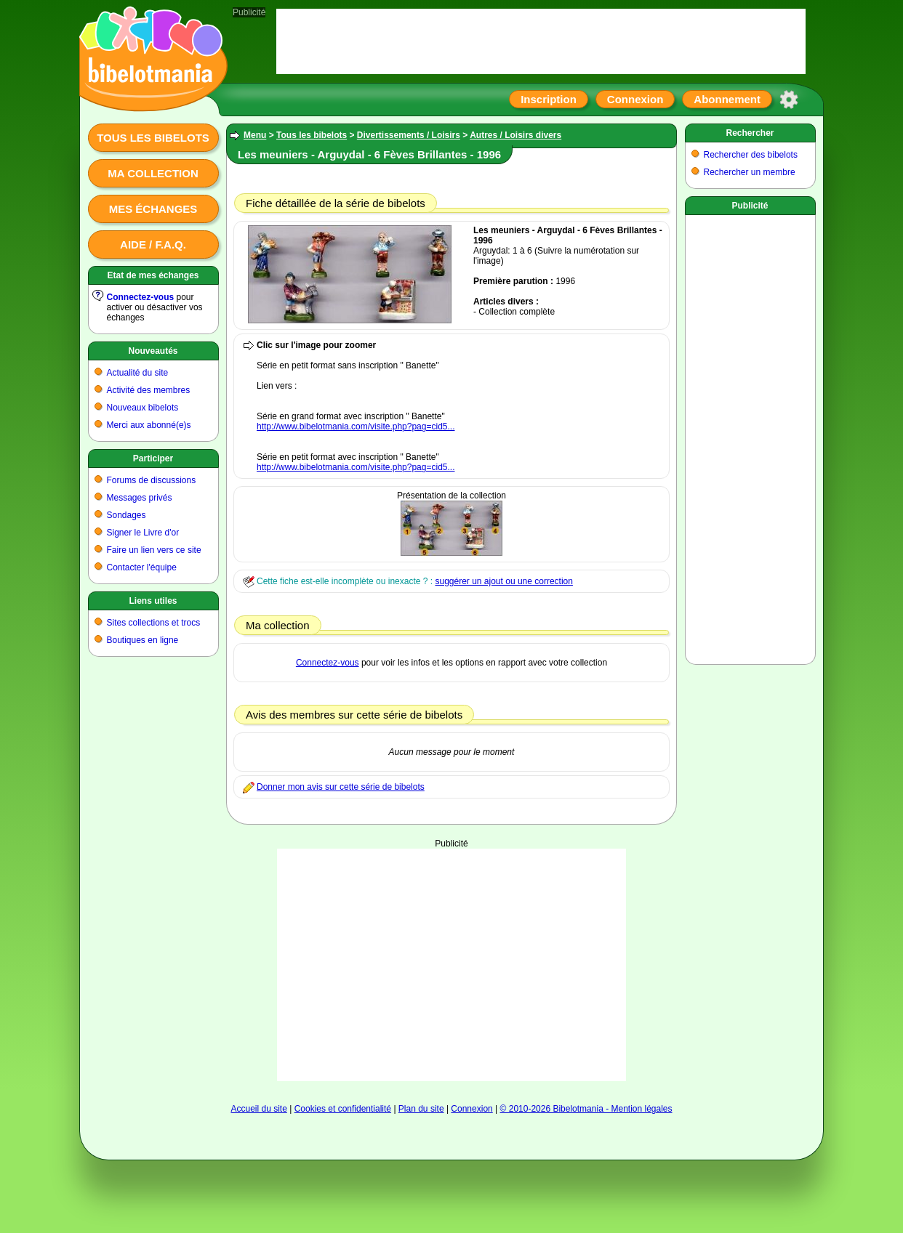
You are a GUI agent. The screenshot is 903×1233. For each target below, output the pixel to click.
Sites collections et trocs (154, 623)
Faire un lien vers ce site (154, 550)
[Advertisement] (451, 965)
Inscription (549, 99)
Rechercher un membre (749, 172)
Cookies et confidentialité (342, 1109)
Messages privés (139, 498)
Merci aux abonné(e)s (149, 425)
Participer (153, 458)
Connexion (635, 99)
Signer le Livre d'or (143, 532)
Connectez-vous (140, 297)
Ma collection (153, 173)
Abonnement (727, 99)
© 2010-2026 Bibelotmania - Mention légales (586, 1109)
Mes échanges (153, 209)
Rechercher (750, 133)
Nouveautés (152, 351)
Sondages (126, 515)
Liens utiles (153, 601)
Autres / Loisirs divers (515, 135)
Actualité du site (138, 373)
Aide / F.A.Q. (153, 244)
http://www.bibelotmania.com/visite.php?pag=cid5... (355, 426)
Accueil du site (258, 1109)
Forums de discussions (151, 480)
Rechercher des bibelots (751, 155)
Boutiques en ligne (143, 640)
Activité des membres (148, 390)
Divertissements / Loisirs (408, 135)
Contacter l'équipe (142, 567)
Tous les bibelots (153, 138)
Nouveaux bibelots (143, 408)
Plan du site (421, 1109)
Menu (255, 135)
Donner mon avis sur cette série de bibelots (341, 787)
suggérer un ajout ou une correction (503, 581)
